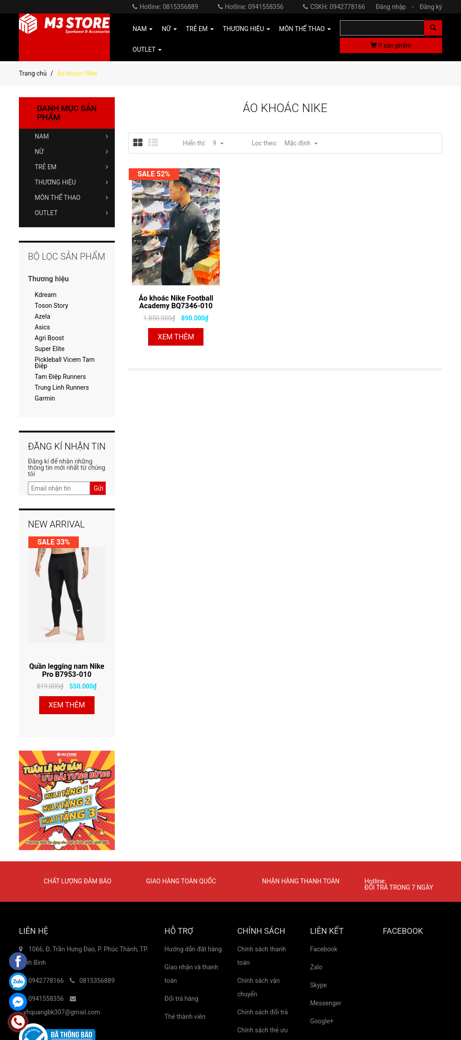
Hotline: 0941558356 (251, 6)
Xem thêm (176, 337)
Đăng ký (431, 6)
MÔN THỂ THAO (71, 197)
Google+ (322, 1021)
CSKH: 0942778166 (334, 6)
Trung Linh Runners (62, 387)
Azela (42, 316)
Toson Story (51, 305)
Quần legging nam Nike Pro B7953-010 (66, 670)
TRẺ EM (71, 167)
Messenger (325, 1003)
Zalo (316, 967)
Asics (42, 327)
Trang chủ (33, 73)
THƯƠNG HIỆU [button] (246, 28)
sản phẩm (391, 45)
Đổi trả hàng (181, 998)
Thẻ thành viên (184, 1016)
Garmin (45, 398)
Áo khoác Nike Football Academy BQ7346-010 (176, 302)
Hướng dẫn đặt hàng (192, 949)
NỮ (71, 151)
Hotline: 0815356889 (165, 6)
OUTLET (71, 212)
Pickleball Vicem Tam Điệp (65, 362)
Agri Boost (49, 338)
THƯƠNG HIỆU (71, 182)
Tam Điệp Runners (60, 376)
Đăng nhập (396, 7)
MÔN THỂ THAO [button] (305, 28)
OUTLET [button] (147, 49)
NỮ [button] (169, 28)
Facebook (324, 949)
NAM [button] (143, 28)
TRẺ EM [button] (200, 28)
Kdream (45, 294)
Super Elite (49, 348)
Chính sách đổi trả (262, 1012)
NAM (71, 136)
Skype (318, 985)
